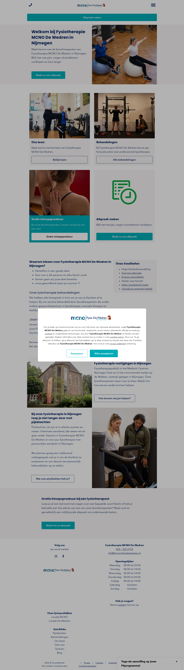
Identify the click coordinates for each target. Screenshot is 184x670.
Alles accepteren (103, 353)
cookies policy (117, 337)
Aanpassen (77, 353)
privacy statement (118, 343)
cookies (48, 334)
